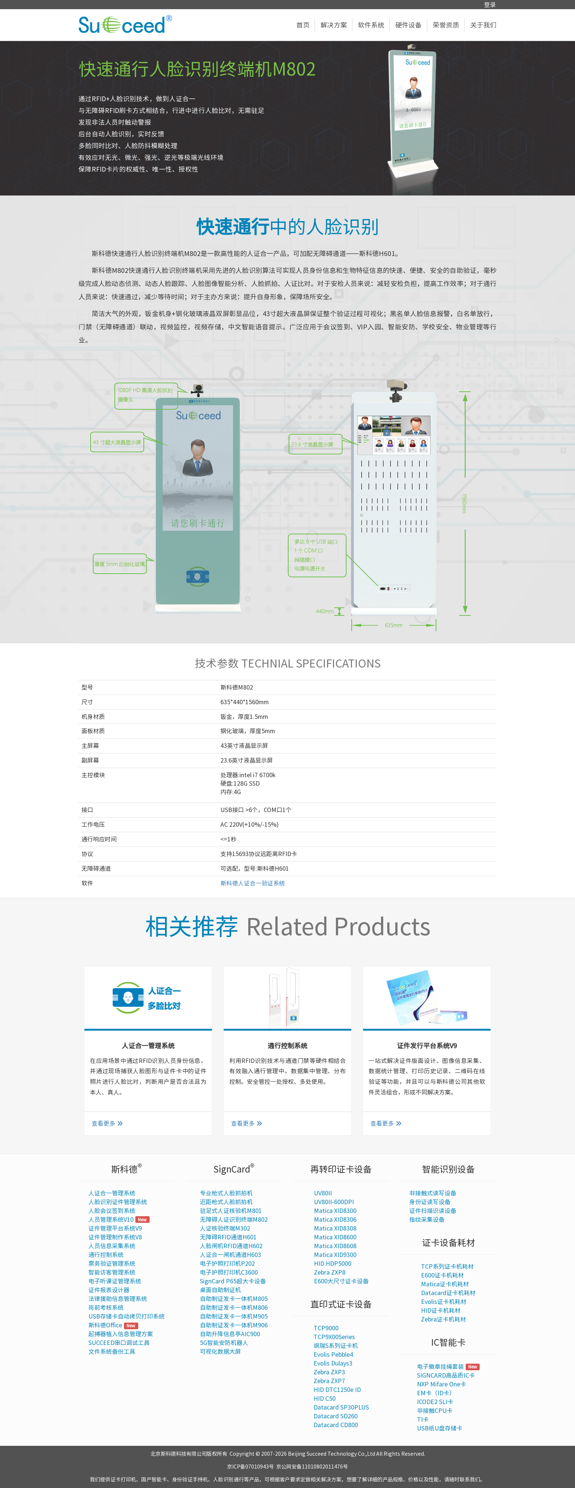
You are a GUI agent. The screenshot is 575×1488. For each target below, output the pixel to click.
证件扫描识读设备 (432, 1211)
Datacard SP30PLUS (341, 1407)
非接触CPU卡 (435, 1411)
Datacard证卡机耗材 (448, 1293)
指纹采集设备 (426, 1219)
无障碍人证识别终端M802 (234, 1219)
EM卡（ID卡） (436, 1393)
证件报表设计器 (108, 1290)
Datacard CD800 (336, 1425)
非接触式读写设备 (432, 1193)
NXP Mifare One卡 (441, 1384)
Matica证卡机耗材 (445, 1284)
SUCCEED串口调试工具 (119, 1343)
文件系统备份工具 (111, 1351)
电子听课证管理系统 (114, 1281)
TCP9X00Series (334, 1337)
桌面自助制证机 (220, 1290)
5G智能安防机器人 (224, 1343)
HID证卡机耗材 (441, 1310)
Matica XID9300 (335, 1255)
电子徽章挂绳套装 (440, 1367)
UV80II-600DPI (334, 1202)
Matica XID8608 (335, 1246)
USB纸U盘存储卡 (439, 1428)
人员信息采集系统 (111, 1246)
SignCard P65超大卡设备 (233, 1281)
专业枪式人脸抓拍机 (226, 1193)
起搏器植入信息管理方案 (120, 1334)
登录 (490, 5)
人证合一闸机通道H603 (230, 1255)
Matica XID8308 (335, 1228)
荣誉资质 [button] (449, 25)
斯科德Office (105, 1325)
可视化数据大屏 (220, 1351)
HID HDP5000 (332, 1263)
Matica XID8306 (335, 1219)
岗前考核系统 (106, 1307)
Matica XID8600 (335, 1237)
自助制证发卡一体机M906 (234, 1325)
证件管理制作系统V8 (115, 1237)
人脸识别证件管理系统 (117, 1202)
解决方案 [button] (336, 25)
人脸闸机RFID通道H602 (231, 1246)
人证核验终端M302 (225, 1228)
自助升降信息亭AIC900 (230, 1334)
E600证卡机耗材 (442, 1275)
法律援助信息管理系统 (117, 1299)
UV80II (323, 1193)
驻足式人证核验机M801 (231, 1211)
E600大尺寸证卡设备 (341, 1281)
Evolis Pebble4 (333, 1354)
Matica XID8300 (335, 1211)
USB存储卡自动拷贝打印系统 (126, 1316)
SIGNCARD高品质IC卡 (446, 1375)
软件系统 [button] (374, 25)
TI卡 (423, 1419)
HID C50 (325, 1398)
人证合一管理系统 (111, 1193)
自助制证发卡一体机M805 (234, 1299)
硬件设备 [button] (411, 25)
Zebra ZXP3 (329, 1372)
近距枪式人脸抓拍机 (226, 1202)
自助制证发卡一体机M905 (234, 1316)
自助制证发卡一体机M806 (234, 1307)
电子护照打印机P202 (227, 1263)
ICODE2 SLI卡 (435, 1402)
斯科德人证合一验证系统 (252, 883)
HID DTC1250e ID (337, 1390)
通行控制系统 (106, 1255)
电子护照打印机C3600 (229, 1272)
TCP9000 (326, 1328)
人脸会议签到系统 (111, 1211)
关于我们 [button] (483, 25)
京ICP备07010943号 (250, 1466)
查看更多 (107, 1123)
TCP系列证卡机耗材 (447, 1266)
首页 (305, 25)
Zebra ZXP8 (329, 1272)
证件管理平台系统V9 (115, 1228)
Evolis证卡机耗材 (443, 1302)
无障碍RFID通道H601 (228, 1237)
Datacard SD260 (336, 1416)
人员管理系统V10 (110, 1219)
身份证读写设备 (429, 1202)
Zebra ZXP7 (329, 1381)
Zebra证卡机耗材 (443, 1319)
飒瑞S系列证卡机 (336, 1346)
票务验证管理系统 (111, 1263)
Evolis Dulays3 (333, 1363)
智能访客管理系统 (111, 1272)
